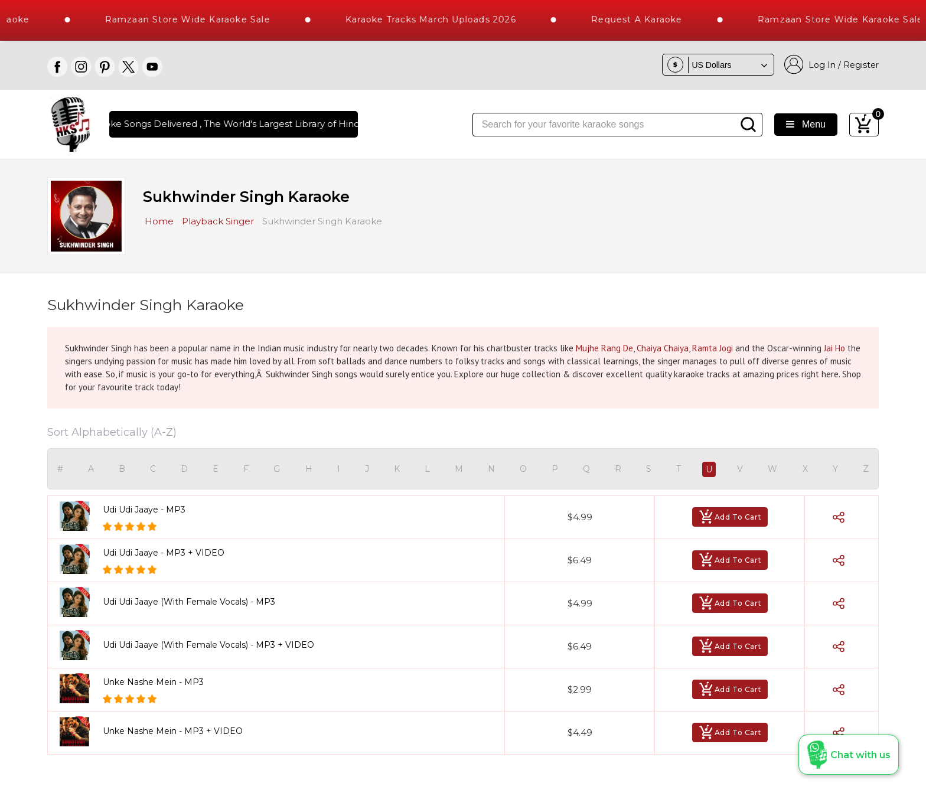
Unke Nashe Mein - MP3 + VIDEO (173, 731)
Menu (806, 124)
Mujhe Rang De (604, 348)
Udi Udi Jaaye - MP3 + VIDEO (163, 552)
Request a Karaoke (656, 19)
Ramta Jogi (712, 348)
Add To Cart (730, 517)
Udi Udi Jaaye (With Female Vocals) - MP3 (189, 601)
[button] (848, 755)
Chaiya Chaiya (663, 348)
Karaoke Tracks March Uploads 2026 (451, 19)
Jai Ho (834, 348)
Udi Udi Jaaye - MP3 (144, 509)
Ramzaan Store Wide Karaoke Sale (207, 19)
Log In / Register (831, 64)
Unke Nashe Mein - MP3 (153, 682)
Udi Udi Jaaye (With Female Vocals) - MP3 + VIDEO (208, 644)
